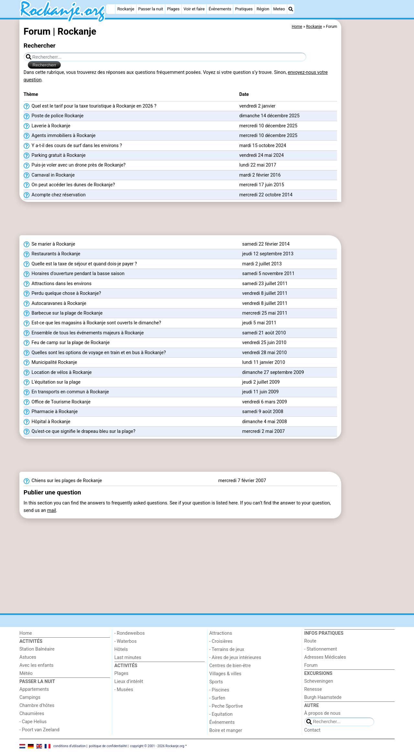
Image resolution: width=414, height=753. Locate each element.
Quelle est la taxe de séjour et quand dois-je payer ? (80, 264)
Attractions (220, 633)
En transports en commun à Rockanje (66, 392)
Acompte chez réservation (55, 195)
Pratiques (244, 8)
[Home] (110, 9)
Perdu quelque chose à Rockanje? (62, 293)
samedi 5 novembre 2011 (268, 273)
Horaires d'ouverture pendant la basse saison (74, 274)
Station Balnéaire (37, 649)
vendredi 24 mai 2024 (261, 155)
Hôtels (121, 649)
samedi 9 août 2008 (262, 411)
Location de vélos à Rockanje (58, 373)
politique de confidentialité (108, 745)
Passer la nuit (150, 8)
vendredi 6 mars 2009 (264, 402)
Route (310, 641)
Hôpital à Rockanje (47, 422)
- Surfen (217, 698)
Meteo (279, 8)
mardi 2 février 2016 (260, 175)
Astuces (27, 657)
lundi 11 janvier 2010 (263, 362)
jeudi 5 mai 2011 (259, 323)
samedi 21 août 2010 (264, 333)
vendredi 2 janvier (257, 106)
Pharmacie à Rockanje (51, 412)
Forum (311, 665)
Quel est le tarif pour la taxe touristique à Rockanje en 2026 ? (90, 106)
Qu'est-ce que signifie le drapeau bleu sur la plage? (80, 431)
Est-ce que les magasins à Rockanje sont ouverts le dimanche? (92, 323)
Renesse (313, 689)
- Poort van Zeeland (39, 730)
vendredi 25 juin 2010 (264, 342)
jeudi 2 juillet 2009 (261, 382)
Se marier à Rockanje (49, 244)
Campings (29, 697)
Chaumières (31, 713)
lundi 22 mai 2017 (257, 165)
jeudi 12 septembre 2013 (267, 254)
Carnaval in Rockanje (49, 175)
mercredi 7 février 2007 (242, 480)
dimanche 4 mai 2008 (264, 421)
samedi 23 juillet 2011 (265, 283)
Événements (220, 8)
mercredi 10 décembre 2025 (268, 126)
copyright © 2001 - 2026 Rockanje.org (157, 745)
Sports (216, 682)
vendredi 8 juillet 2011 (265, 293)
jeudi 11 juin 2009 (260, 392)
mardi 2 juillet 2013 (262, 264)
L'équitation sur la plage (52, 382)
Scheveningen (318, 681)
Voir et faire (193, 8)
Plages (173, 8)
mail (51, 510)
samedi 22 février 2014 (266, 244)
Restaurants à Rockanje (52, 254)
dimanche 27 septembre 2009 (273, 372)
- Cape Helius (33, 721)
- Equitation (221, 714)
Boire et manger (225, 730)
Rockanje (125, 8)
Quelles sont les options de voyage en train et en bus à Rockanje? (95, 353)
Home (25, 633)
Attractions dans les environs (58, 284)
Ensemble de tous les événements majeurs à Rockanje (84, 333)
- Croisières (221, 641)
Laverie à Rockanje (47, 126)
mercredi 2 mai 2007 (263, 431)
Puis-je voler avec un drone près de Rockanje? (74, 165)
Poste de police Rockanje (53, 116)
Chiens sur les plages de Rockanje (63, 481)
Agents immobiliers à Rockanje (60, 136)
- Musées (123, 689)
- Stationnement (320, 649)
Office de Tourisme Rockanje (57, 402)
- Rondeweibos (129, 633)
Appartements (34, 689)
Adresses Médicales (325, 657)
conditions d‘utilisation (69, 745)
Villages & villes (225, 674)
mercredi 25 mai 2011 (265, 313)
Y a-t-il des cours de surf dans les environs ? (73, 146)
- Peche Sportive (226, 706)
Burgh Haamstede (323, 697)
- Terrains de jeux (226, 649)
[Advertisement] (369, 168)
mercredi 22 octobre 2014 (266, 195)
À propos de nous (322, 713)
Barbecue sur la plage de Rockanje (63, 313)
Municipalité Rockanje (50, 362)
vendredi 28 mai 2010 (264, 352)
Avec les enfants (36, 665)
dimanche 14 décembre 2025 (269, 116)
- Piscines (219, 690)
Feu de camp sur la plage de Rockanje (67, 343)
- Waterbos (125, 641)
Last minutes (127, 657)
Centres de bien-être (230, 665)
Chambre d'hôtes (36, 705)
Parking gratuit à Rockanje (55, 155)
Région (262, 8)
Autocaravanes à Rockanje (55, 304)
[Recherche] (290, 9)
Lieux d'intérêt (128, 681)
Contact (312, 730)
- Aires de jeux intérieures (235, 657)
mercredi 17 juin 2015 (261, 185)
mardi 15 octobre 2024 (262, 145)
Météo (26, 673)
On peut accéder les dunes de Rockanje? (69, 185)
